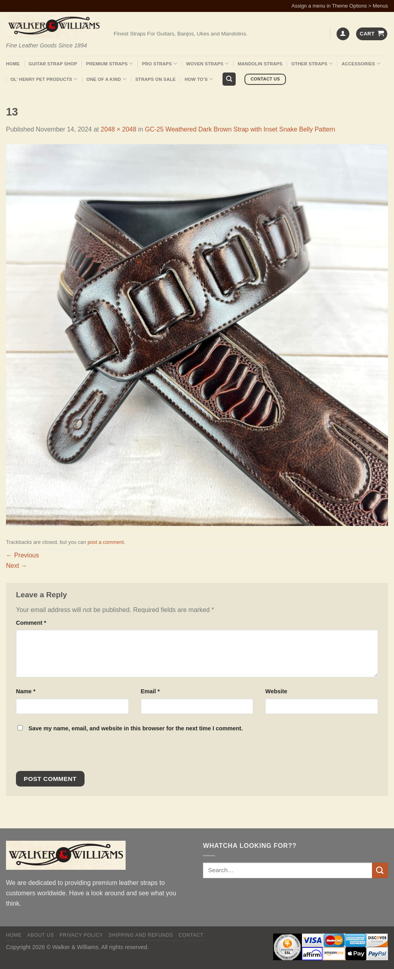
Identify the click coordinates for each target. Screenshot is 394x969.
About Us (40, 935)
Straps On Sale (155, 79)
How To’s (199, 79)
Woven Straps (207, 63)
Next (16, 565)
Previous (22, 555)
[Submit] (380, 870)
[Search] (229, 79)
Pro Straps (159, 63)
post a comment (105, 542)
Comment (31, 623)
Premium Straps (109, 63)
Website (276, 691)
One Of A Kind (106, 79)
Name (25, 691)
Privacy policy (81, 935)
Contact (191, 935)
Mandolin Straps (260, 63)
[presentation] (70, 754)
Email (150, 691)
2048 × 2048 (118, 129)
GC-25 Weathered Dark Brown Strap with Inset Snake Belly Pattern (240, 129)
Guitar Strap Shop (53, 63)
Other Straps (312, 63)
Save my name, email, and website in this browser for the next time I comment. (135, 728)
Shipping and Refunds (140, 935)
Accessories (361, 63)
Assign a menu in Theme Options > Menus (340, 6)
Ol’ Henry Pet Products (43, 79)
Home (13, 63)
